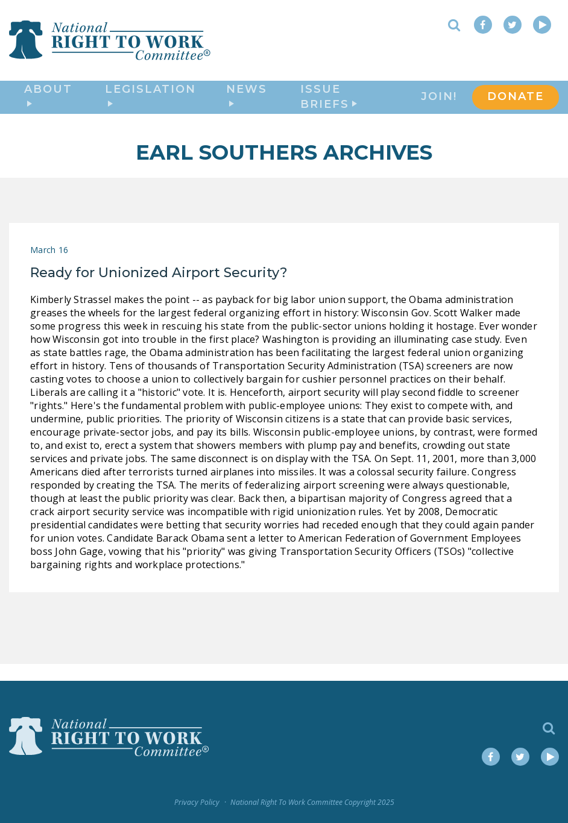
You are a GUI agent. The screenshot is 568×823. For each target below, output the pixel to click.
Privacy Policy (196, 803)
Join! (439, 106)
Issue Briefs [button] (328, 106)
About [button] (48, 104)
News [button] (246, 104)
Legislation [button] (150, 104)
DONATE (515, 106)
